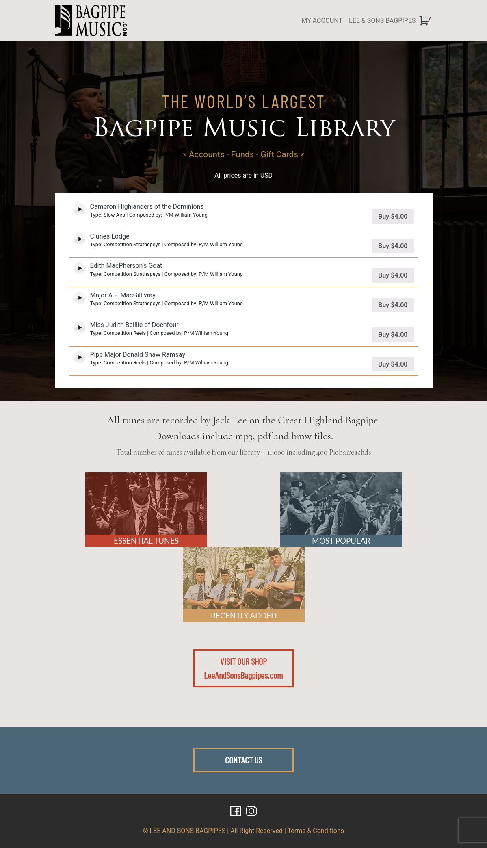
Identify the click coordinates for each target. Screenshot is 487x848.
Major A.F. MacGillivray (123, 295)
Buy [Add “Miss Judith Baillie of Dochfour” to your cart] (393, 334)
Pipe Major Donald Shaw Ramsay (138, 354)
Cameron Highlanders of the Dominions (147, 206)
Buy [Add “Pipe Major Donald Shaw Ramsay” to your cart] (393, 364)
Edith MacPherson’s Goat (126, 265)
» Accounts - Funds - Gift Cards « (243, 154)
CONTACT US (243, 760)
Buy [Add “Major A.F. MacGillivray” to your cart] (393, 305)
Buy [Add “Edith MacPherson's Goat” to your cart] (393, 275)
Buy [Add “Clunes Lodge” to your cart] (393, 246)
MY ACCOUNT (321, 20)
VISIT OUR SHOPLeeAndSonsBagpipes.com (243, 668)
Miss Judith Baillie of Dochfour (134, 325)
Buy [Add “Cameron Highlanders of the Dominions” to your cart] (393, 216)
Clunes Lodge (110, 236)
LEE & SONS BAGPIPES (382, 20)
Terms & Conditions (316, 831)
